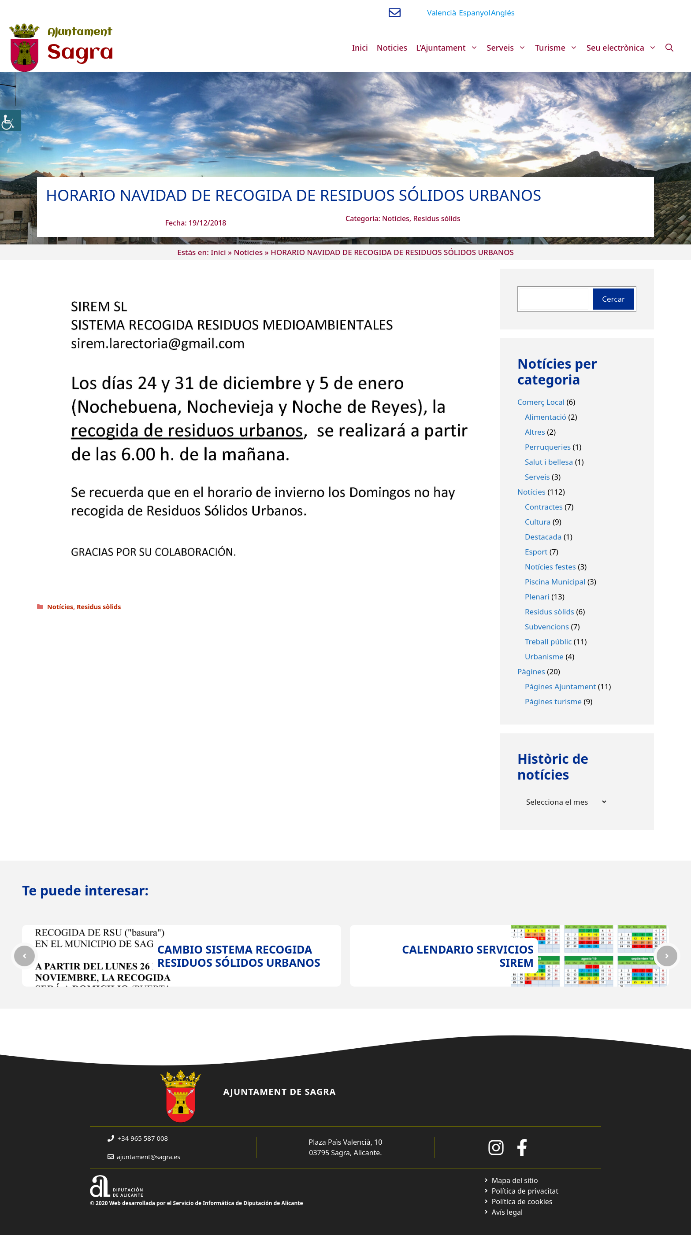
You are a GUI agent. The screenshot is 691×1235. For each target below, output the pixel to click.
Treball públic (548, 641)
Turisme (558, 47)
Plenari (537, 597)
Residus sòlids (436, 218)
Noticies (392, 47)
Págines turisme (553, 701)
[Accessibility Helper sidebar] (10, 120)
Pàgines (531, 671)
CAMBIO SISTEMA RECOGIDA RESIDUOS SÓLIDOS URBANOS (238, 956)
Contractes (544, 507)
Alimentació (545, 417)
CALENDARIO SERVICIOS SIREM (468, 956)
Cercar (613, 299)
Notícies (395, 218)
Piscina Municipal (555, 582)
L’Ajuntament (449, 47)
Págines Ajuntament (560, 686)
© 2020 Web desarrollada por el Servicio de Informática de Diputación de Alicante (196, 1203)
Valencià (441, 12)
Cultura (538, 522)
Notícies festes (550, 567)
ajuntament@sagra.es (148, 1157)
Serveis (509, 47)
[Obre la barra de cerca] (669, 47)
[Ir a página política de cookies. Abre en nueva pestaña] (518, 1201)
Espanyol (474, 12)
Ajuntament (79, 32)
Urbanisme (544, 656)
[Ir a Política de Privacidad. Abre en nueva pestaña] (521, 1191)
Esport (536, 552)
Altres (535, 432)
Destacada (543, 537)
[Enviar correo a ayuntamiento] (394, 12)
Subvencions (547, 626)
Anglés (503, 12)
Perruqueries (548, 447)
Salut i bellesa (549, 462)
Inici (360, 47)
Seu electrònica (624, 47)
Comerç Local (541, 402)
